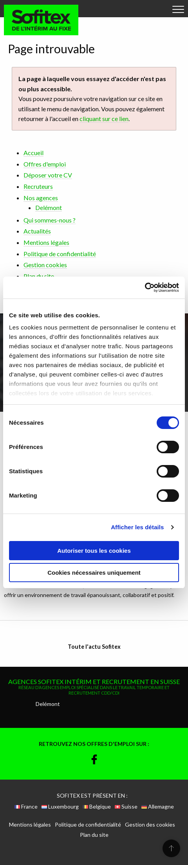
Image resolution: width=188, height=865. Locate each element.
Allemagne (157, 806)
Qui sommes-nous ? (50, 220)
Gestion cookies (45, 264)
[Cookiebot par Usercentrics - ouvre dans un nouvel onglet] (144, 287)
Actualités (37, 231)
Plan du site (39, 276)
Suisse (126, 806)
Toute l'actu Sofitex (94, 646)
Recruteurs (38, 186)
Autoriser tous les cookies (94, 550)
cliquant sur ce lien (104, 118)
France (26, 806)
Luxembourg (60, 806)
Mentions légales (46, 242)
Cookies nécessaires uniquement (94, 572)
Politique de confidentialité (60, 253)
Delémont (48, 207)
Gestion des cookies (150, 825)
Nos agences (41, 197)
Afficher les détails (137, 527)
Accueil (33, 152)
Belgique (97, 806)
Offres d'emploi (45, 164)
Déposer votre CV (48, 175)
